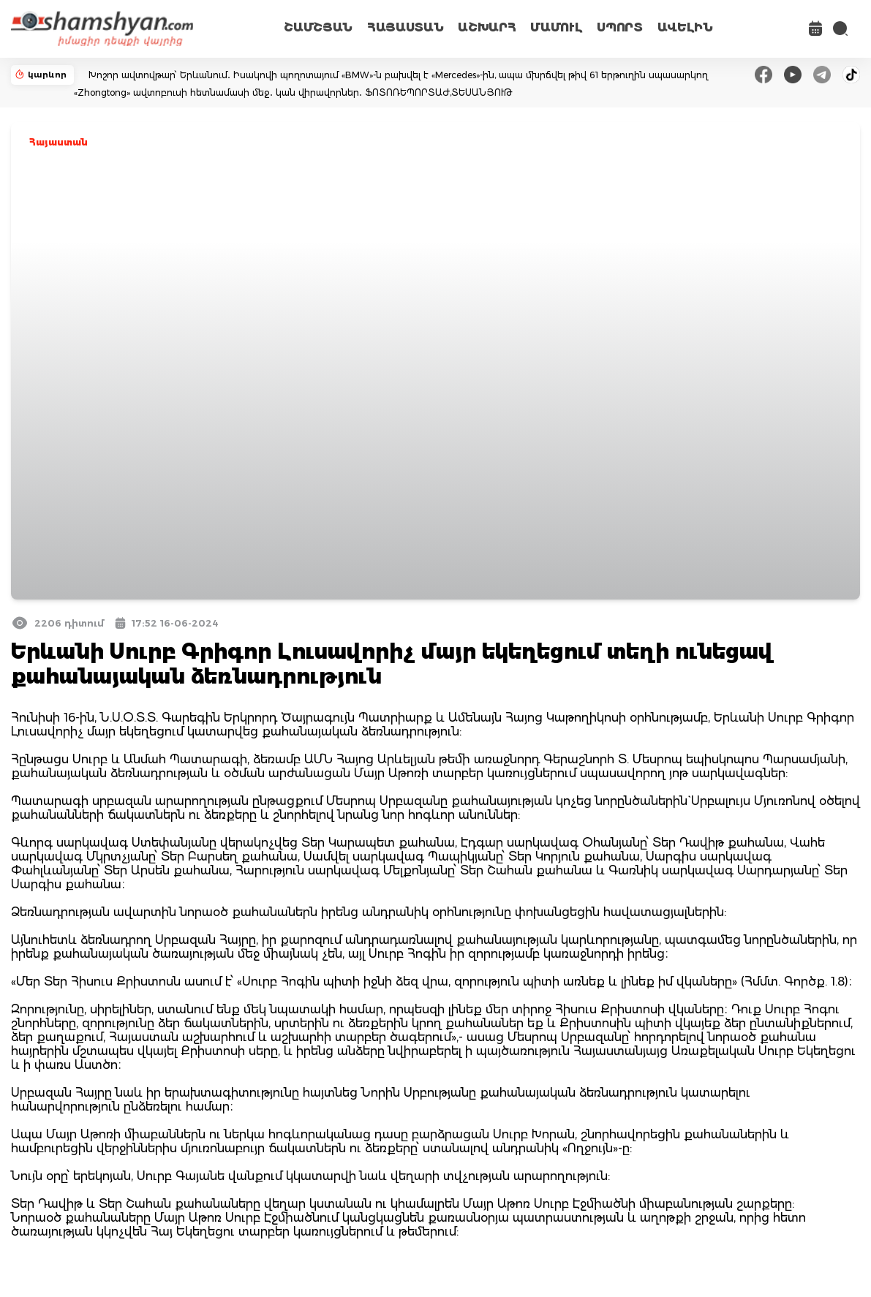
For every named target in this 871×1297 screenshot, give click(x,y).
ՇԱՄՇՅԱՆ (318, 27)
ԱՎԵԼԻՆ (685, 27)
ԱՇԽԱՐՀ (487, 27)
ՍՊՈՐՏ (619, 27)
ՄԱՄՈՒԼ (556, 27)
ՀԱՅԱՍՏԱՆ (405, 27)
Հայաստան (58, 142)
